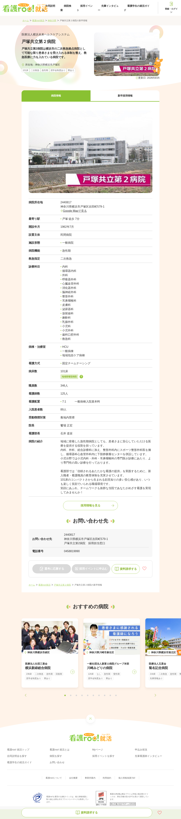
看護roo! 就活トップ (18, 749)
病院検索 (65, 8)
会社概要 (73, 778)
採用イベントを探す (103, 756)
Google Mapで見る (75, 210)
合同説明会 (48, 8)
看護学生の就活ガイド (137, 8)
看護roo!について (54, 778)
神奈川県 (52, 20)
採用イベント (85, 8)
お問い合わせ (57, 762)
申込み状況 (141, 749)
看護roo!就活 (38, 20)
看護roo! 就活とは (59, 749)
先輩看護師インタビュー (148, 756)
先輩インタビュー (108, 8)
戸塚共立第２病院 (62, 585)
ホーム (25, 20)
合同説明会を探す (17, 756)
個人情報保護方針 (126, 778)
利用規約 (107, 778)
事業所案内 (90, 778)
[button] (56, 96)
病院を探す (56, 756)
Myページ (97, 749)
